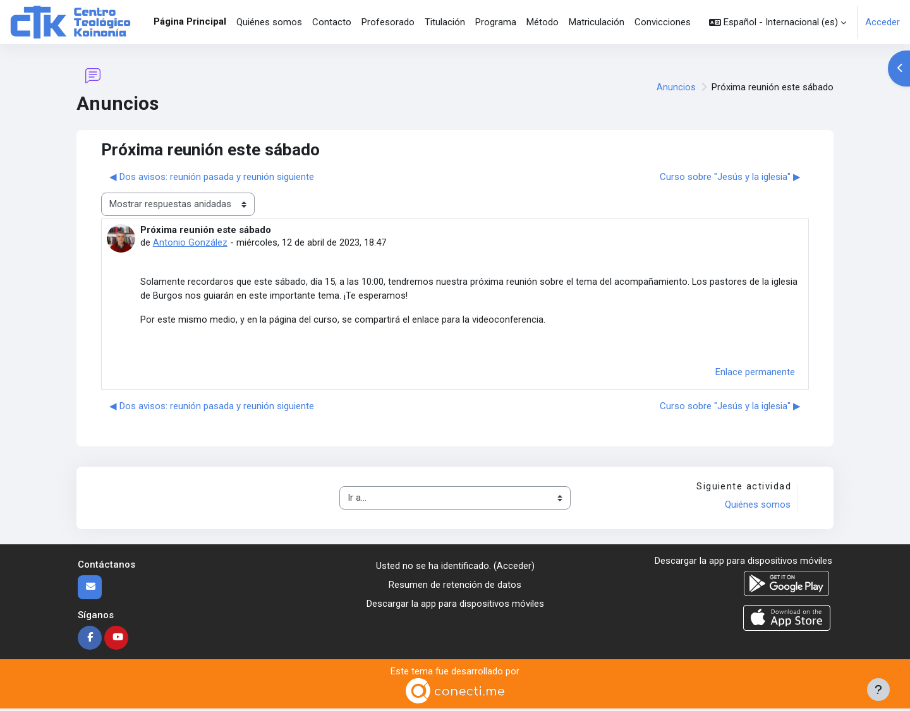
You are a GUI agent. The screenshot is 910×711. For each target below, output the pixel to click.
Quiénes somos (757, 507)
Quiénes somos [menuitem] (269, 22)
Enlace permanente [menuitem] (755, 373)
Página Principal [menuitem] (190, 21)
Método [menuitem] (542, 22)
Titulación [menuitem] (445, 22)
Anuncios (676, 87)
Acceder (882, 22)
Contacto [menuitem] (331, 22)
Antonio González (190, 242)
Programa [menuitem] (495, 22)
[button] (777, 22)
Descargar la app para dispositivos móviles (455, 606)
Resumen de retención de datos (455, 587)
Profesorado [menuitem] (388, 22)
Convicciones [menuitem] (662, 22)
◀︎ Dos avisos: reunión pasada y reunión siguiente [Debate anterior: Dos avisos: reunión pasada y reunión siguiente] (211, 176)
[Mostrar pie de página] (878, 689)
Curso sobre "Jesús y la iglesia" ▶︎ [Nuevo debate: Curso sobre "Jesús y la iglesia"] (730, 176)
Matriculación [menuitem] (596, 22)
